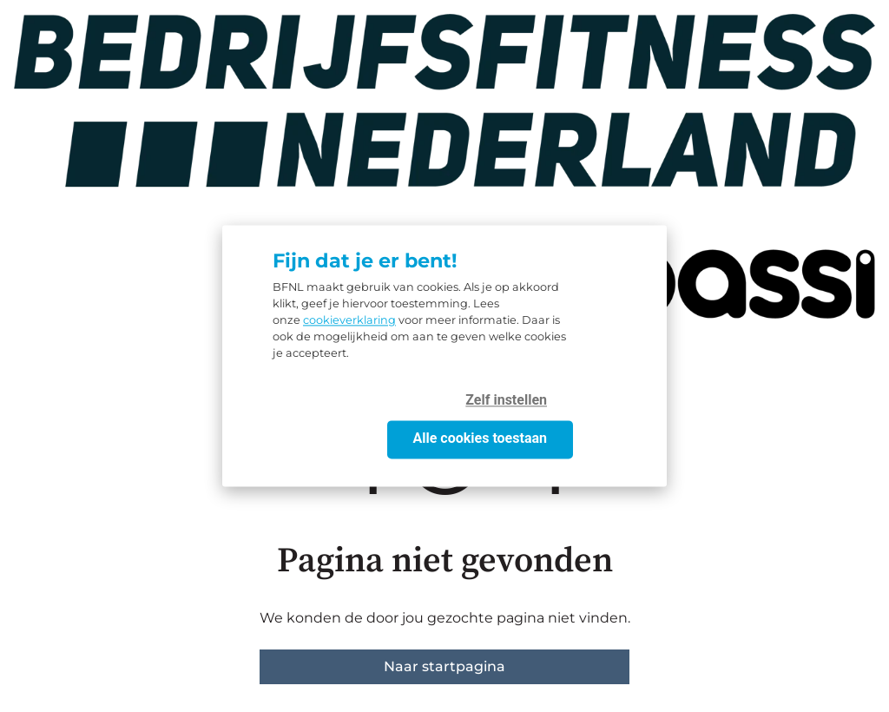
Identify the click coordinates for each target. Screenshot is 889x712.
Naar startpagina (444, 666)
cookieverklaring (349, 320)
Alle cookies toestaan (480, 439)
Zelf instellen (506, 400)
